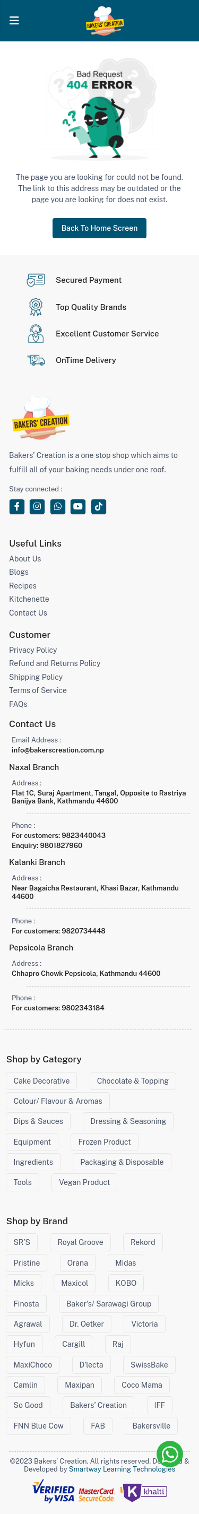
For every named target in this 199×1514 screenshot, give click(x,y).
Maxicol (74, 1283)
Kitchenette (29, 599)
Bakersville (151, 1426)
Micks (23, 1283)
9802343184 (83, 1008)
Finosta (26, 1304)
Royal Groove (80, 1242)
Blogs (19, 572)
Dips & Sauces (38, 1121)
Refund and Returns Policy (54, 663)
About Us (25, 559)
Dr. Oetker (87, 1324)
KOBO (126, 1283)
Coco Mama (142, 1385)
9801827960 (61, 846)
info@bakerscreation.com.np (58, 750)
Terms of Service (38, 690)
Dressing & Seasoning (128, 1121)
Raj (118, 1344)
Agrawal (27, 1324)
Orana (77, 1263)
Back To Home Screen (100, 228)
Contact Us (28, 613)
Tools (22, 1182)
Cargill (73, 1344)
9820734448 (84, 931)
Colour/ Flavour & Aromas (57, 1101)
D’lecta (91, 1365)
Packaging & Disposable (121, 1162)
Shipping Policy (36, 677)
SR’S (21, 1242)
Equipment (32, 1142)
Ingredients (33, 1162)
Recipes (23, 586)
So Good (27, 1405)
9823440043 (84, 836)
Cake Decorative (41, 1081)
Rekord (143, 1242)
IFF (160, 1405)
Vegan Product (84, 1182)
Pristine (26, 1263)
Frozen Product (104, 1142)
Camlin (25, 1385)
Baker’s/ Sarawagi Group (109, 1304)
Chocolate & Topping (133, 1081)
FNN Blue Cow (38, 1426)
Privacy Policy (33, 650)
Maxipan (79, 1385)
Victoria (144, 1324)
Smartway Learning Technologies (122, 1469)
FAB (98, 1426)
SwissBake (149, 1365)
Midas (125, 1263)
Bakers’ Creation (98, 1405)
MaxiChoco (32, 1365)
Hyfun (23, 1344)
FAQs (18, 704)
